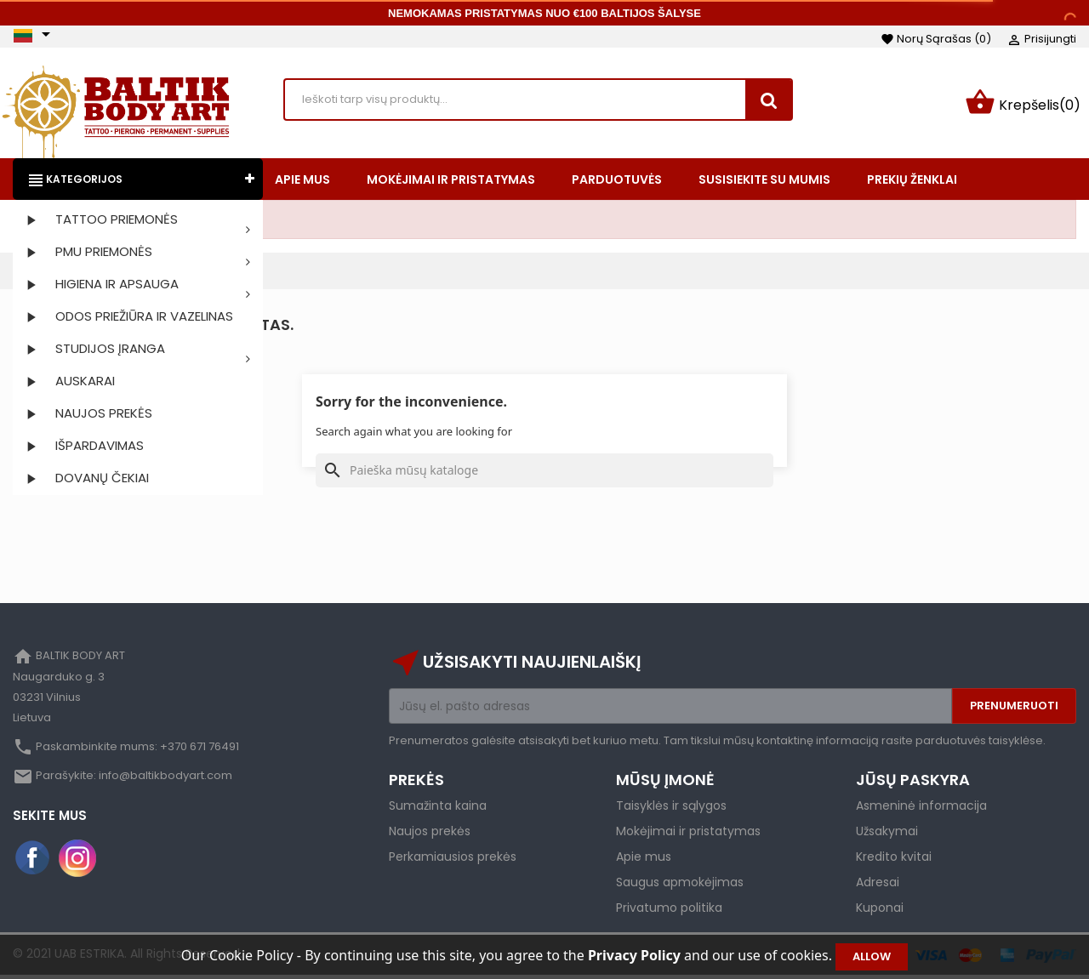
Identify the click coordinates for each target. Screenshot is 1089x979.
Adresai (877, 885)
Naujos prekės (429, 834)
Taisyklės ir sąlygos (671, 808)
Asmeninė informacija (921, 808)
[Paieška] (544, 474)
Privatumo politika (669, 910)
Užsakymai (887, 834)
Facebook (33, 861)
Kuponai (880, 910)
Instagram (77, 861)
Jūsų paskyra (913, 783)
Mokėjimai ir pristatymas (688, 834)
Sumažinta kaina (438, 808)
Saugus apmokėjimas (680, 885)
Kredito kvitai (894, 859)
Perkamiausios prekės (452, 859)
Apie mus (643, 859)
